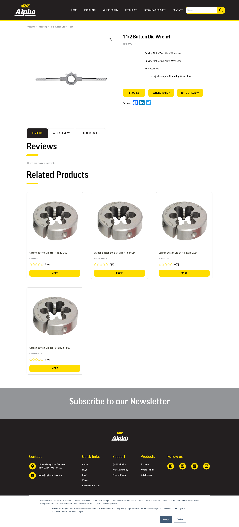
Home (74, 10)
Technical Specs (90, 133)
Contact (178, 10)
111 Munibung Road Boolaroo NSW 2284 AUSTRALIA (52, 466)
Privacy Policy (119, 475)
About (85, 464)
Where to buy (110, 10)
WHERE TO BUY (161, 92)
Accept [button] (166, 519)
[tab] (37, 133)
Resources (131, 10)
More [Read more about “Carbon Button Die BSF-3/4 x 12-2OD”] (55, 273)
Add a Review (61, 133)
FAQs (84, 470)
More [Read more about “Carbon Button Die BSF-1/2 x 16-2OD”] (184, 273)
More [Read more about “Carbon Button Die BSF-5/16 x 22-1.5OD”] (55, 368)
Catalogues (146, 475)
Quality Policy (119, 464)
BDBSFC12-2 (184, 262)
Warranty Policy (120, 470)
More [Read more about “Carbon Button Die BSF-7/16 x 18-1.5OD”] (119, 273)
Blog (84, 475)
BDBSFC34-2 (54, 262)
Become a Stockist (155, 10)
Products (90, 10)
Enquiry (134, 92)
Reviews (37, 133)
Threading (42, 27)
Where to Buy (147, 470)
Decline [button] (180, 519)
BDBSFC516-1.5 (54, 357)
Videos (85, 480)
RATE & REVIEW (190, 92)
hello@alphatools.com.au (51, 475)
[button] (110, 39)
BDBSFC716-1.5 (119, 262)
